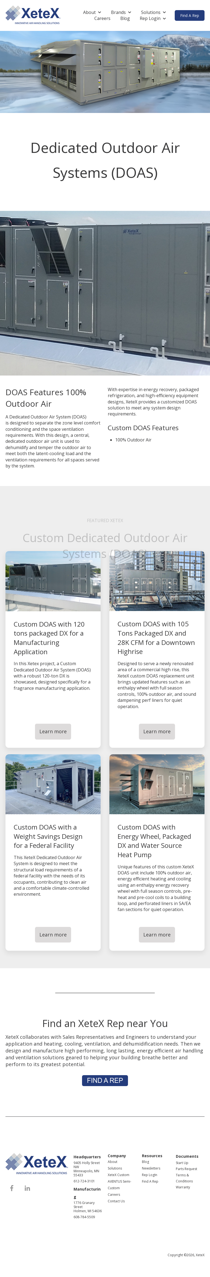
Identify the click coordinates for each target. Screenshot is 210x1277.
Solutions (151, 12)
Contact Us (116, 1201)
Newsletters (151, 1168)
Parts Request (186, 1169)
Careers (102, 18)
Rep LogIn (149, 1175)
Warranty (183, 1187)
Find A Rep (189, 15)
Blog (125, 18)
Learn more (53, 731)
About (89, 12)
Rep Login (150, 18)
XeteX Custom (118, 1175)
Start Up (182, 1162)
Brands (118, 12)
